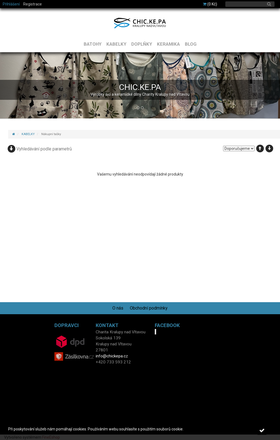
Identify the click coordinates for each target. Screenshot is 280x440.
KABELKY (116, 44)
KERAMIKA (168, 44)
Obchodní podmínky (149, 308)
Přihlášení (11, 4)
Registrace (32, 4)
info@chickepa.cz (112, 356)
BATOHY (92, 44)
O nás (117, 308)
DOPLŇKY (141, 44)
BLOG (191, 44)
